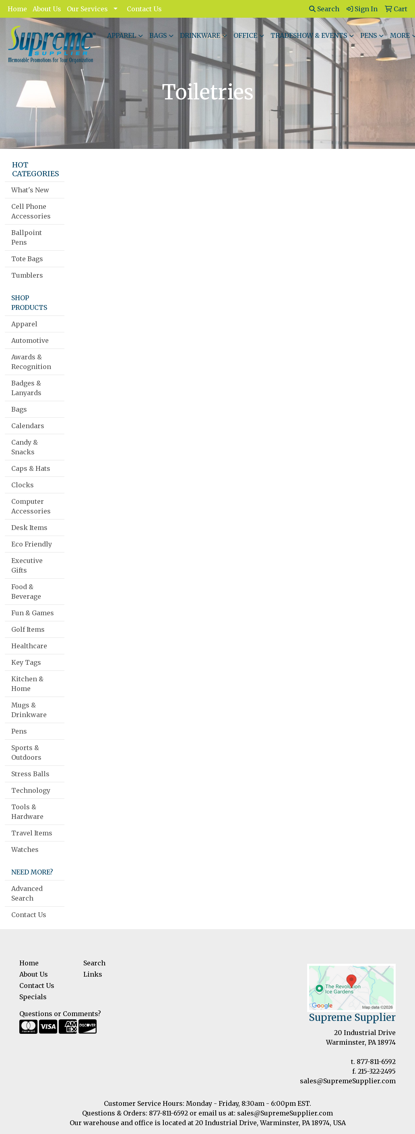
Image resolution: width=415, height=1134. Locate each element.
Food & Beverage (26, 591)
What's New (30, 190)
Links (92, 974)
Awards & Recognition (31, 362)
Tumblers (27, 275)
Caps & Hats (30, 468)
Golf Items (28, 629)
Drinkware (200, 35)
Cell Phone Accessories (31, 211)
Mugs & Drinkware (29, 710)
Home (17, 9)
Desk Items (29, 528)
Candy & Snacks (24, 447)
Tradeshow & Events (308, 35)
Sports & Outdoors (26, 752)
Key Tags (26, 662)
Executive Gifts (27, 565)
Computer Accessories (31, 506)
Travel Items (31, 833)
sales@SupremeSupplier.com (348, 1081)
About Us (47, 9)
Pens (368, 35)
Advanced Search (27, 893)
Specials (33, 997)
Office (245, 35)
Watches (25, 849)
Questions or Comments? (60, 1014)
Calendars (27, 426)
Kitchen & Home (27, 684)
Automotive (30, 340)
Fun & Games (32, 613)
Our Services (87, 9)
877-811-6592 (376, 1062)
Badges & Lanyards (26, 388)
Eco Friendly (31, 544)
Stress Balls (30, 774)
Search (324, 9)
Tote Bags (27, 259)
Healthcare (29, 646)
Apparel (121, 35)
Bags (158, 35)
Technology (30, 790)
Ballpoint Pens (26, 237)
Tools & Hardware (27, 812)
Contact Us (144, 9)
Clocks (22, 485)
